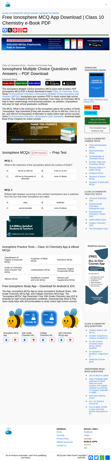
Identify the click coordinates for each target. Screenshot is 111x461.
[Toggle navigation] (106, 4)
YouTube (87, 439)
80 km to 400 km (25, 171)
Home (59, 432)
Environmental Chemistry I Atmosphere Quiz (96, 206)
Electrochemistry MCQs (96, 152)
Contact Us (61, 445)
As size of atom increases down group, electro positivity (96, 344)
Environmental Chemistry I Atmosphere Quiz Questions (35, 116)
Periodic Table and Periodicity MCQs (97, 163)
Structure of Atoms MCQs (97, 177)
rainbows (60, 202)
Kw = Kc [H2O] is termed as (96, 402)
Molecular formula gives (97, 360)
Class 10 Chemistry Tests (65, 91)
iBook (87, 107)
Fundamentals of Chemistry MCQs (96, 157)
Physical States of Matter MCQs (97, 168)
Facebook (88, 432)
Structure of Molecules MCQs (99, 183)
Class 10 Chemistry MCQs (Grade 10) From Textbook (30, 13)
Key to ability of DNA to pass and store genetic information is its (98, 410)
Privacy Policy (63, 439)
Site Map (60, 435)
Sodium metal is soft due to (98, 331)
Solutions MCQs (96, 173)
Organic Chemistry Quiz (97, 224)
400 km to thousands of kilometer (25, 177)
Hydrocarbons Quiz (97, 220)
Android (87, 444)
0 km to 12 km (60, 171)
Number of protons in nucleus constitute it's (98, 337)
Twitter (87, 435)
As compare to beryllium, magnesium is (98, 353)
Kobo (96, 107)
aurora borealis (25, 208)
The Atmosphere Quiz (98, 228)
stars (25, 202)
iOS (85, 448)
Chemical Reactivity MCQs (98, 146)
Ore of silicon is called (98, 375)
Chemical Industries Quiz (98, 199)
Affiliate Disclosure (65, 442)
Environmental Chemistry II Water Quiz (97, 214)
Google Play (90, 113)
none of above (60, 176)
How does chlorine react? (97, 397)
